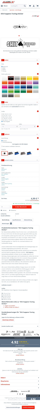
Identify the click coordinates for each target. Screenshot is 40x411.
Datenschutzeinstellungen (13, 407)
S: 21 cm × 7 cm (7, 115)
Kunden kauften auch (7, 326)
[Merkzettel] (29, 5)
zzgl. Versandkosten (34, 200)
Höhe (27, 125)
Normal (5, 140)
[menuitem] (4, 5)
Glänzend (5, 66)
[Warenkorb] (37, 5)
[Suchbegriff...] (18, 5)
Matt (4, 68)
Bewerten (12, 210)
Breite (9, 125)
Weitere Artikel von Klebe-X (11, 307)
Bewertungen (7, 223)
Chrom (4, 71)
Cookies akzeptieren (28, 407)
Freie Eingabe (6, 121)
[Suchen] (24, 5)
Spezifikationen (16, 220)
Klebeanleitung (28, 220)
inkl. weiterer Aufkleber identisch (11, 146)
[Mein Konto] (33, 5)
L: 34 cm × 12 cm (7, 118)
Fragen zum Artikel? (9, 305)
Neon (4, 69)
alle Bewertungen (20, 345)
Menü (4, 6)
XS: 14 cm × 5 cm (7, 114)
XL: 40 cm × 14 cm (7, 120)
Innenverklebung (7, 142)
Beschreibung (5, 220)
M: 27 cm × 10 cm (7, 117)
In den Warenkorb (23, 207)
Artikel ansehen (20, 355)
